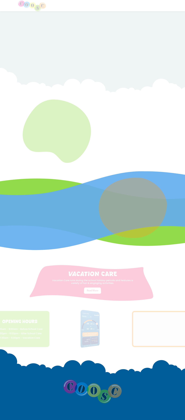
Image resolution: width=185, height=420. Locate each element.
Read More (92, 283)
